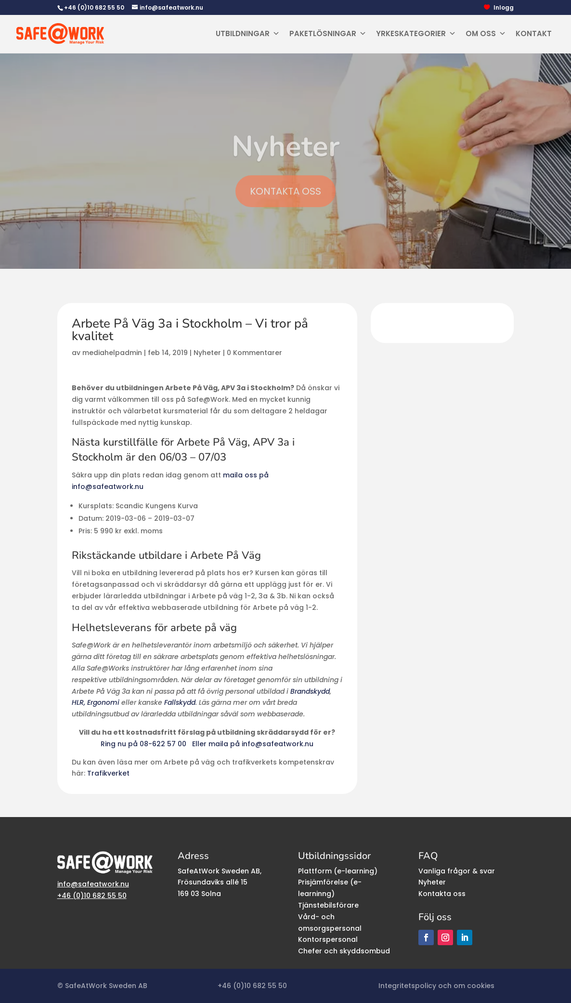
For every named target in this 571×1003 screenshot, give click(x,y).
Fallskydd (179, 702)
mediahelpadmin (112, 352)
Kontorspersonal (328, 939)
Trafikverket (108, 773)
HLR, (78, 702)
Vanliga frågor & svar (456, 871)
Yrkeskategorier (416, 33)
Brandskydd (310, 691)
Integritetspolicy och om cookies (436, 985)
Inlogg (503, 8)
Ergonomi (103, 702)
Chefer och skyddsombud (344, 951)
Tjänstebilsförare (328, 905)
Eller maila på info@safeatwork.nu (252, 744)
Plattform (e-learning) (337, 871)
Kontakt (534, 33)
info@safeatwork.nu (93, 884)
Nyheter (207, 352)
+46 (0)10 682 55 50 (94, 7)
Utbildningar (248, 33)
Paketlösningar (327, 33)
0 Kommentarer (254, 352)
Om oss (486, 33)
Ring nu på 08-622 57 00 (144, 744)
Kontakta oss (442, 893)
